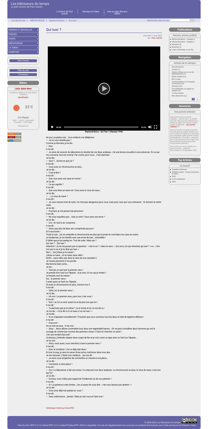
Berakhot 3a (176, 47)
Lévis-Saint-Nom (23, 88)
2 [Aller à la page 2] (197, 99)
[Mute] (149, 127)
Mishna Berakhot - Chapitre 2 (183, 39)
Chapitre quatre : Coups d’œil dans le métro (185, 173)
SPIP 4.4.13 (35, 425)
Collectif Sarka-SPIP (69, 425)
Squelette (91, 425)
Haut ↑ (194, 425)
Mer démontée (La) (179, 96)
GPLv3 (83, 425)
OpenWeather (23, 97)
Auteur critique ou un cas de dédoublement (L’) (183, 73)
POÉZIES (12, 34)
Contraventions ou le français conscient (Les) (183, 83)
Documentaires (178, 67)
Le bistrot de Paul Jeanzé (64, 12)
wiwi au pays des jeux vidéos (117, 12)
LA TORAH (13, 47)
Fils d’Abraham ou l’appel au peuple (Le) (183, 90)
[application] (104, 88)
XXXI (174, 176)
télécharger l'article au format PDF (60, 408)
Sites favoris (23, 60)
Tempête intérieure (179, 169)
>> (27, 126)
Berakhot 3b (176, 44)
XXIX (174, 182)
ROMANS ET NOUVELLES (20, 30)
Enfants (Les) (177, 86)
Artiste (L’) (176, 69)
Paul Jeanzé (156, 38)
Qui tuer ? (73, 20)
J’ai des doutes (178, 93)
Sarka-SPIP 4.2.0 (50, 425)
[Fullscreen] (155, 127)
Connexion (23, 74)
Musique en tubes (91, 11)
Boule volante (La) (179, 76)
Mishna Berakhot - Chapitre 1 (183, 42)
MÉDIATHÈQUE (37, 20)
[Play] (104, 89)
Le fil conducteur (178, 179)
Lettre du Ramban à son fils (182, 50)
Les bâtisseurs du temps (30, 4)
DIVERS (11, 39)
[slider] (101, 127)
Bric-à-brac (176, 79)
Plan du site (23, 70)
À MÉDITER (13, 52)
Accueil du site (18, 20)
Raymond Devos (56, 20)
